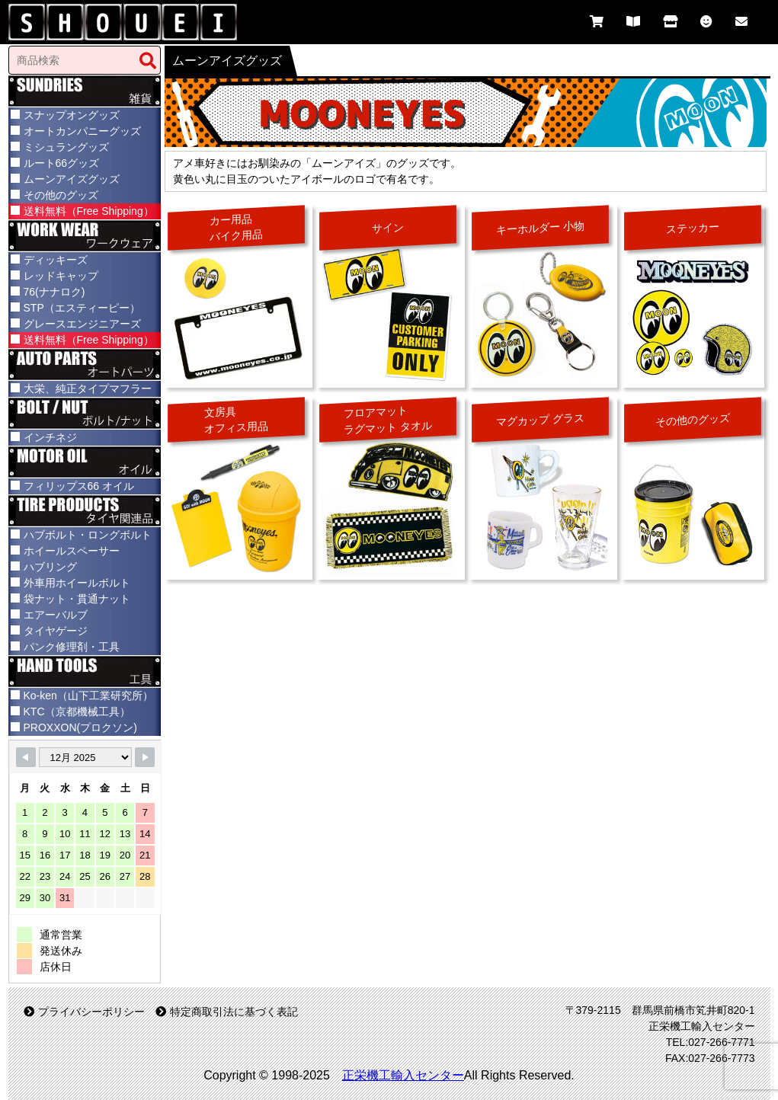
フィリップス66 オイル (79, 486)
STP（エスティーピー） (82, 308)
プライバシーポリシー (84, 1012)
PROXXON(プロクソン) (80, 727)
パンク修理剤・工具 (72, 647)
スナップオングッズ (72, 115)
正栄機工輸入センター (403, 1075)
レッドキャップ (61, 276)
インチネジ (50, 437)
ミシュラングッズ (66, 147)
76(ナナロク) (54, 292)
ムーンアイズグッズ (72, 179)
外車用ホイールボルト (77, 583)
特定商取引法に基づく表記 (226, 1012)
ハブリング (50, 567)
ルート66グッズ (62, 163)
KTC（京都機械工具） (77, 711)
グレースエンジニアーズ (82, 324)
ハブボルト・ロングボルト (88, 535)
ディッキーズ (56, 260)
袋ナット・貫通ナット (77, 599)
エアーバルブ (56, 615)
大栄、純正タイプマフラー (88, 388)
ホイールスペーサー (72, 551)
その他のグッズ (61, 195)
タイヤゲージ (56, 631)
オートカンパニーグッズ (82, 131)
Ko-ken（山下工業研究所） (88, 695)
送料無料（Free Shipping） (89, 211)
